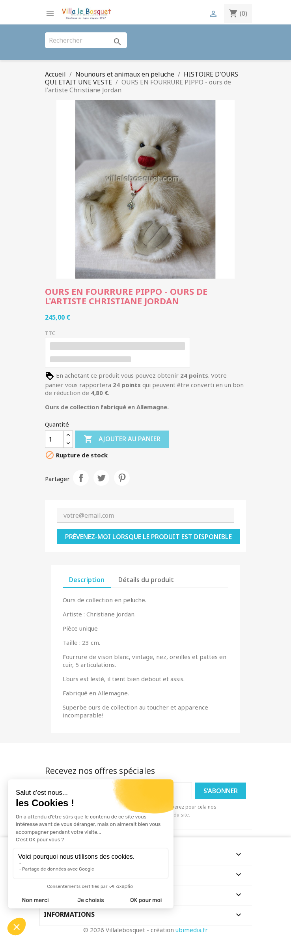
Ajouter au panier (122, 439)
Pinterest (122, 478)
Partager (81, 478)
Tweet (101, 478)
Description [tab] (86, 579)
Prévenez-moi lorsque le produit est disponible (148, 536)
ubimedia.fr (191, 930)
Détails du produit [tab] (146, 579)
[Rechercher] (86, 40)
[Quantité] (54, 439)
